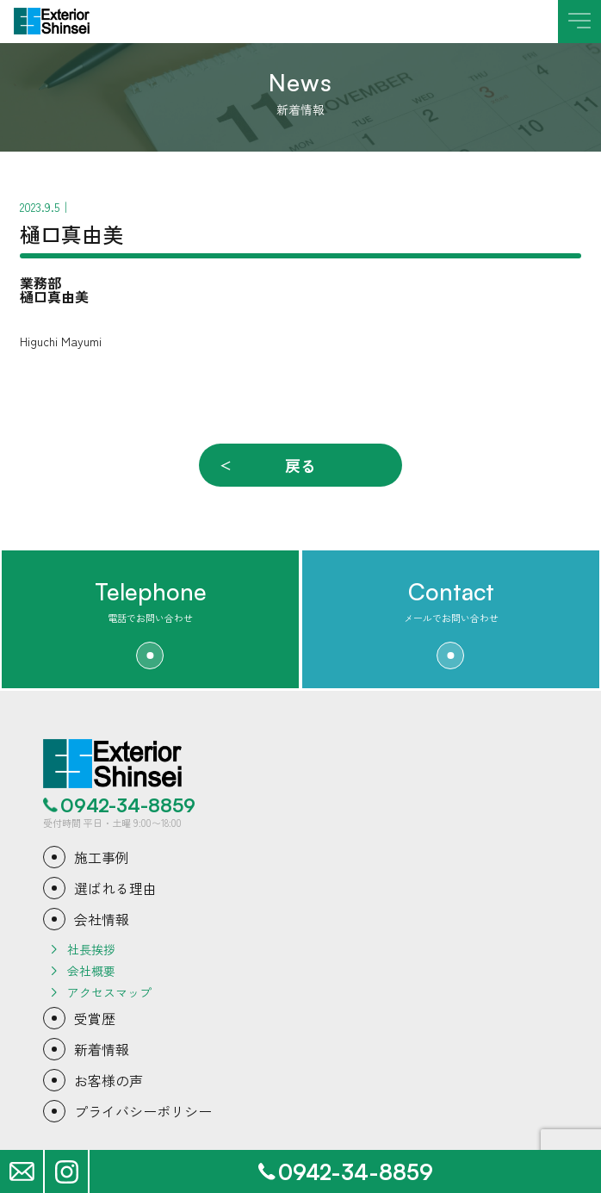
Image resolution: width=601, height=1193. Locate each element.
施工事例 (101, 857)
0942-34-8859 (127, 805)
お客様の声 (108, 1080)
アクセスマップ (109, 992)
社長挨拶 (91, 949)
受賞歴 (94, 1018)
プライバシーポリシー (143, 1111)
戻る (300, 465)
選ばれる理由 (115, 888)
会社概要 (91, 970)
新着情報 (101, 1049)
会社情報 (101, 919)
